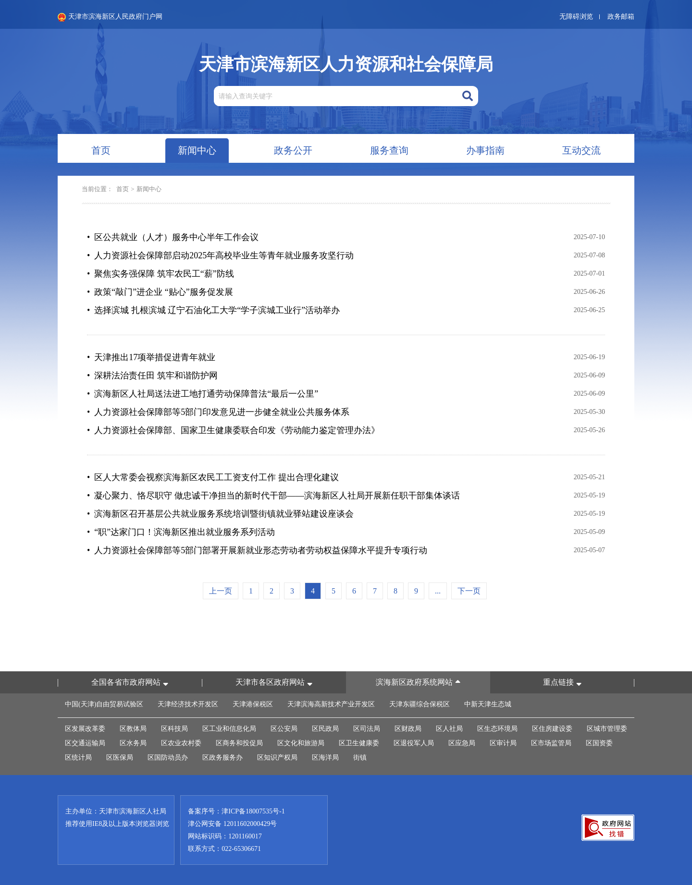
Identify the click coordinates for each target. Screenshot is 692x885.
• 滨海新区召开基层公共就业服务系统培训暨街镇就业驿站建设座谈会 (220, 514)
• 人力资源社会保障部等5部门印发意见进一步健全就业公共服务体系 (218, 412)
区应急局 (461, 743)
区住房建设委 (552, 728)
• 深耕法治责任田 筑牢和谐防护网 (152, 375)
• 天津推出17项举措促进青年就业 (151, 357)
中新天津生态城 (487, 704)
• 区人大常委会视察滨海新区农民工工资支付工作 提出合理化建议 (213, 477)
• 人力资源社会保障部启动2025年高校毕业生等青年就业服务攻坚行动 (220, 255)
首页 (122, 189)
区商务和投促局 (239, 743)
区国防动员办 (168, 757)
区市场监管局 (551, 743)
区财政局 (408, 728)
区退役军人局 (414, 743)
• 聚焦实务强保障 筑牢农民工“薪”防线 (160, 274)
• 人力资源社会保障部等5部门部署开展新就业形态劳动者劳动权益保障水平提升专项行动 (257, 550)
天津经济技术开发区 (188, 704)
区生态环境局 (497, 728)
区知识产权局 (277, 757)
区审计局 (503, 743)
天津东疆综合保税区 (419, 704)
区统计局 (78, 757)
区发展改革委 (85, 728)
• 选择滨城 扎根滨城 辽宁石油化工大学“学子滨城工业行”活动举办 (213, 310)
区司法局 (366, 728)
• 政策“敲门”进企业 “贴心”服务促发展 (160, 292)
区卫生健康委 (359, 743)
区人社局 (449, 728)
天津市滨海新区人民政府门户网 (110, 17)
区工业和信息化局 (229, 728)
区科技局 (174, 728)
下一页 (469, 591)
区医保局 (119, 757)
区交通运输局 (85, 743)
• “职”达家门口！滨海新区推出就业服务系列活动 (181, 532)
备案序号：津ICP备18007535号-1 (236, 811)
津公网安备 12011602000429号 (232, 823)
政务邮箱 (620, 16)
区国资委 (599, 743)
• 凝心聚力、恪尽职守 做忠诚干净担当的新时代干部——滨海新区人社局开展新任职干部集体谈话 (273, 495)
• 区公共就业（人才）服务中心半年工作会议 (173, 237)
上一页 (220, 591)
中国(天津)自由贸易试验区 (104, 704)
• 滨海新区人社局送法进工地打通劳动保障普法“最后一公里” (202, 394)
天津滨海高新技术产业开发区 (331, 704)
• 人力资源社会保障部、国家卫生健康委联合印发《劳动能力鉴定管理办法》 (233, 430)
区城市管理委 (607, 728)
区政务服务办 (222, 757)
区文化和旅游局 (300, 743)
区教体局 (133, 728)
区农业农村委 (181, 743)
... (438, 591)
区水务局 (133, 743)
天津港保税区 (253, 704)
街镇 (360, 757)
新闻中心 (148, 189)
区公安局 (284, 728)
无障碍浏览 (576, 16)
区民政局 (325, 728)
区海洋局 (325, 757)
